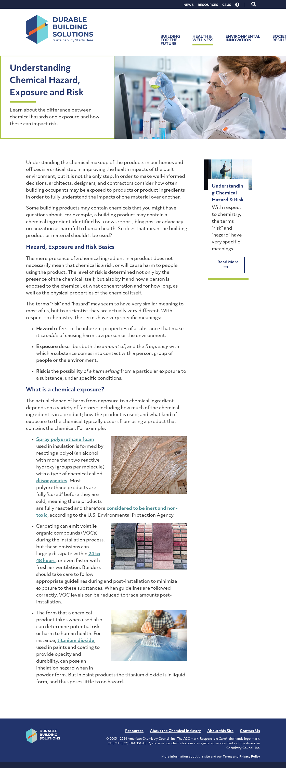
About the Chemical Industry (175, 731)
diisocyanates (51, 481)
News (189, 5)
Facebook (237, 5)
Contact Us (250, 731)
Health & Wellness (202, 38)
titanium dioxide (75, 640)
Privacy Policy (249, 756)
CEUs (226, 5)
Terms (227, 756)
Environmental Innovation (243, 38)
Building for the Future (170, 40)
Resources (208, 5)
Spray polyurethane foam (65, 439)
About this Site (220, 731)
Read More (228, 265)
